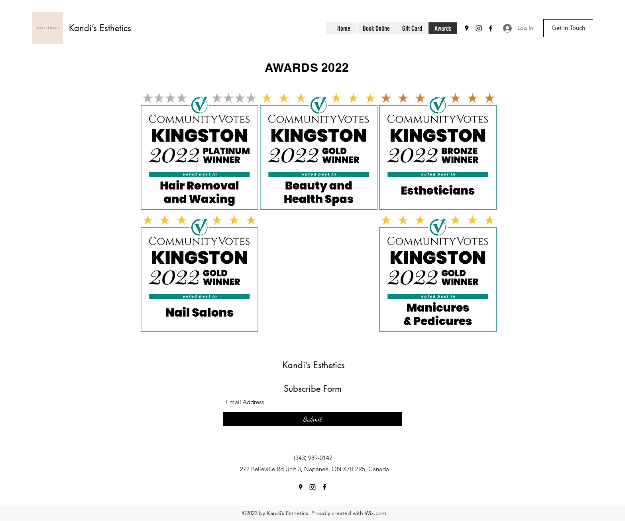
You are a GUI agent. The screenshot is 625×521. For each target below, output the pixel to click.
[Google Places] (467, 28)
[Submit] (312, 419)
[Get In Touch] (568, 28)
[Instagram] (479, 28)
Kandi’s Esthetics (100, 28)
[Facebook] (491, 28)
